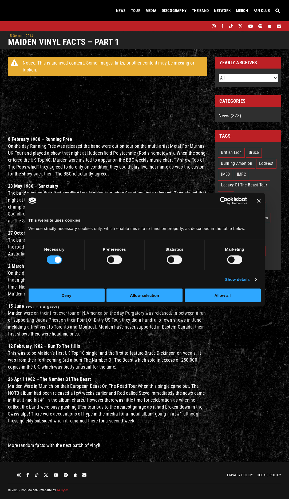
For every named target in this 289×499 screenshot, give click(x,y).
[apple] (269, 26)
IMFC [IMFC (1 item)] (241, 174)
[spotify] (260, 26)
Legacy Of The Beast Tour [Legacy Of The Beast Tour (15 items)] (244, 184)
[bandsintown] (205, 26)
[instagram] (214, 26)
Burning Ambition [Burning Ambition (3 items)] (236, 163)
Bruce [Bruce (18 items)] (254, 152)
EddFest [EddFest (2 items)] (266, 163)
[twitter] (240, 26)
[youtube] (250, 26)
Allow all (223, 295)
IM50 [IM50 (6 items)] (225, 174)
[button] (277, 10)
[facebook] (222, 26)
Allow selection (144, 295)
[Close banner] (259, 200)
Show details (237, 279)
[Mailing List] (279, 26)
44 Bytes (63, 490)
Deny (67, 295)
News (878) (230, 115)
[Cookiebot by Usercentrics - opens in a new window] (223, 201)
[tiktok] (231, 26)
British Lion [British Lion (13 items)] (231, 152)
